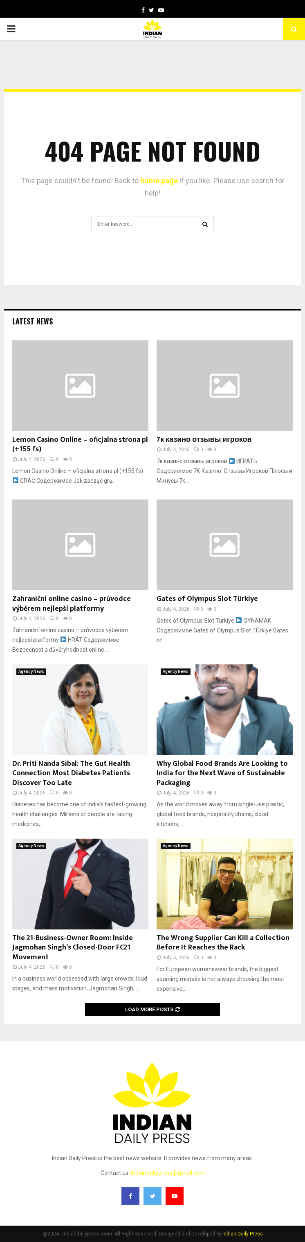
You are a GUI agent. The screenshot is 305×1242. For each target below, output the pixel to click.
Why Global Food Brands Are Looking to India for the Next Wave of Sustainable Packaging (222, 773)
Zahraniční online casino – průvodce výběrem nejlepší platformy (71, 603)
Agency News (31, 671)
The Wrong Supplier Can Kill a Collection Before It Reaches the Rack (223, 943)
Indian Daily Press (242, 1234)
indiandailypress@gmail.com (168, 1173)
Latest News (32, 321)
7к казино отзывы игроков (204, 440)
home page (159, 180)
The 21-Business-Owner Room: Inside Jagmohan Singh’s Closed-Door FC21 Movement (72, 947)
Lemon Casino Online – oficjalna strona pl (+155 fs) (80, 444)
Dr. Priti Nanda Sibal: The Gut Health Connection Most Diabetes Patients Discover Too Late (71, 773)
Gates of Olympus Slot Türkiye (207, 599)
